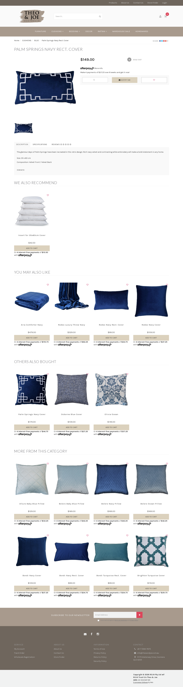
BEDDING (74, 31)
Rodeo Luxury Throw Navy (71, 325)
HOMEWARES (141, 31)
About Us (125, 3)
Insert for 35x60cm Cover (32, 235)
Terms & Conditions (121, 620)
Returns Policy (100, 657)
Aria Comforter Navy (32, 325)
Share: (160, 41)
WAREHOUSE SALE (121, 31)
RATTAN (102, 31)
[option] (45, 88)
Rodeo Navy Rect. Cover (111, 325)
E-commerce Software (140, 682)
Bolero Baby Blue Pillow (71, 503)
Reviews (61, 144)
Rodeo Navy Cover (151, 325)
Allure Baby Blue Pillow (31, 503)
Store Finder (152, 3)
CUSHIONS (57, 31)
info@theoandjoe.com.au (146, 653)
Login (164, 3)
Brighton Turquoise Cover (151, 575)
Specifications (40, 144)
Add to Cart (32, 248)
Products (113, 3)
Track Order (19, 653)
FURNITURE (40, 31)
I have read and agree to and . (118, 620)
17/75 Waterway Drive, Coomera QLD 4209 (149, 658)
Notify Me (125, 80)
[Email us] (85, 634)
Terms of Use (99, 649)
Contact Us (138, 3)
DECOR (88, 31)
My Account (19, 649)
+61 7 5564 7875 (142, 649)
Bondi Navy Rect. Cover (71, 575)
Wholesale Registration (24, 657)
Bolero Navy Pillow (111, 503)
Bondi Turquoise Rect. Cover (111, 575)
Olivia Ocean (111, 414)
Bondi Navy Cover (32, 575)
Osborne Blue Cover (71, 414)
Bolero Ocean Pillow (151, 503)
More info (91, 68)
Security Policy (100, 661)
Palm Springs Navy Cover (32, 414)
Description (22, 144)
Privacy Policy (134, 620)
